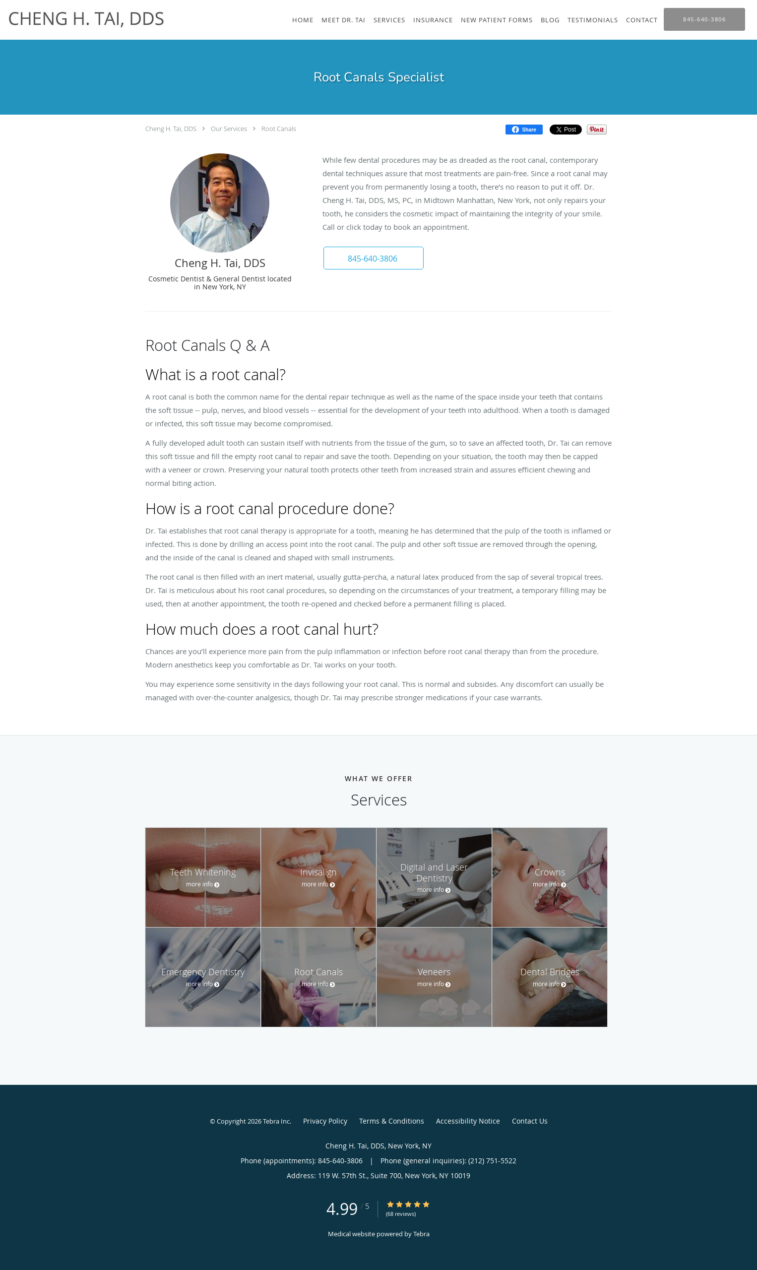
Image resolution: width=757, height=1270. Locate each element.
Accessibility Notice (468, 1121)
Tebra (421, 1233)
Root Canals (278, 128)
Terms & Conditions (391, 1121)
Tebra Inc (276, 1121)
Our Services (229, 128)
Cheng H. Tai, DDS (170, 128)
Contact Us (530, 1121)
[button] (373, 258)
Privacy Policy (325, 1121)
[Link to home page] (84, 17)
